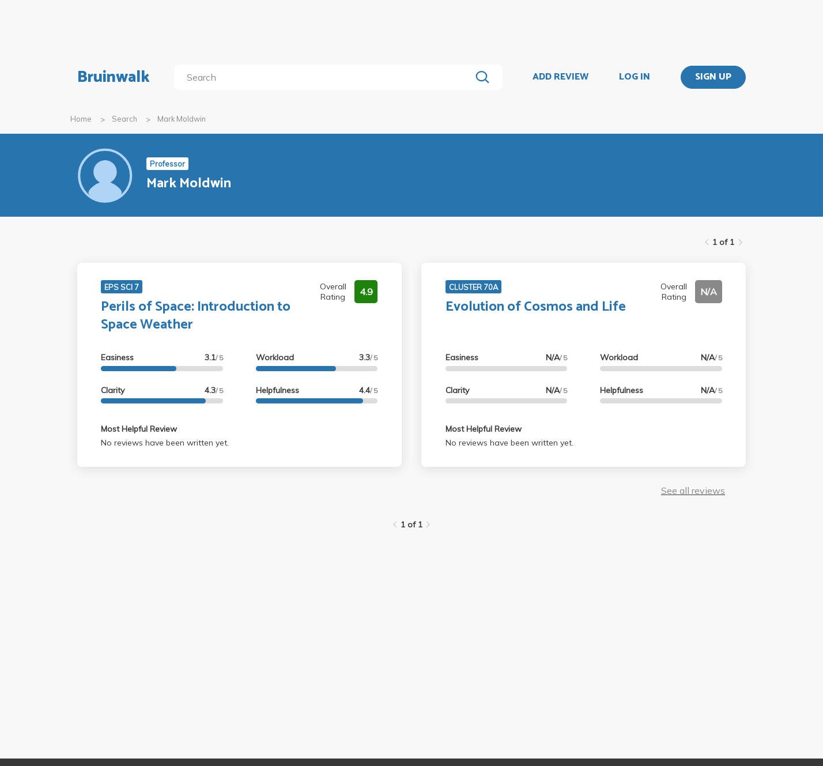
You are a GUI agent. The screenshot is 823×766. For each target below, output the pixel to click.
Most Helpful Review (139, 429)
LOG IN (634, 77)
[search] (325, 77)
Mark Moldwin (181, 118)
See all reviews (693, 490)
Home (81, 118)
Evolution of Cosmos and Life (536, 307)
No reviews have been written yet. (165, 442)
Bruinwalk (113, 77)
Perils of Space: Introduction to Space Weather (195, 316)
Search (124, 118)
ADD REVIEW (560, 77)
